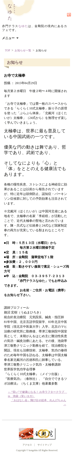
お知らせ (41, 50)
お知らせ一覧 (23, 50)
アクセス (27, 444)
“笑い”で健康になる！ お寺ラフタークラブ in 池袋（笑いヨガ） (37, 394)
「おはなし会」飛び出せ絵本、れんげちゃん (38, 402)
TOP (7, 50)
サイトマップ (44, 444)
